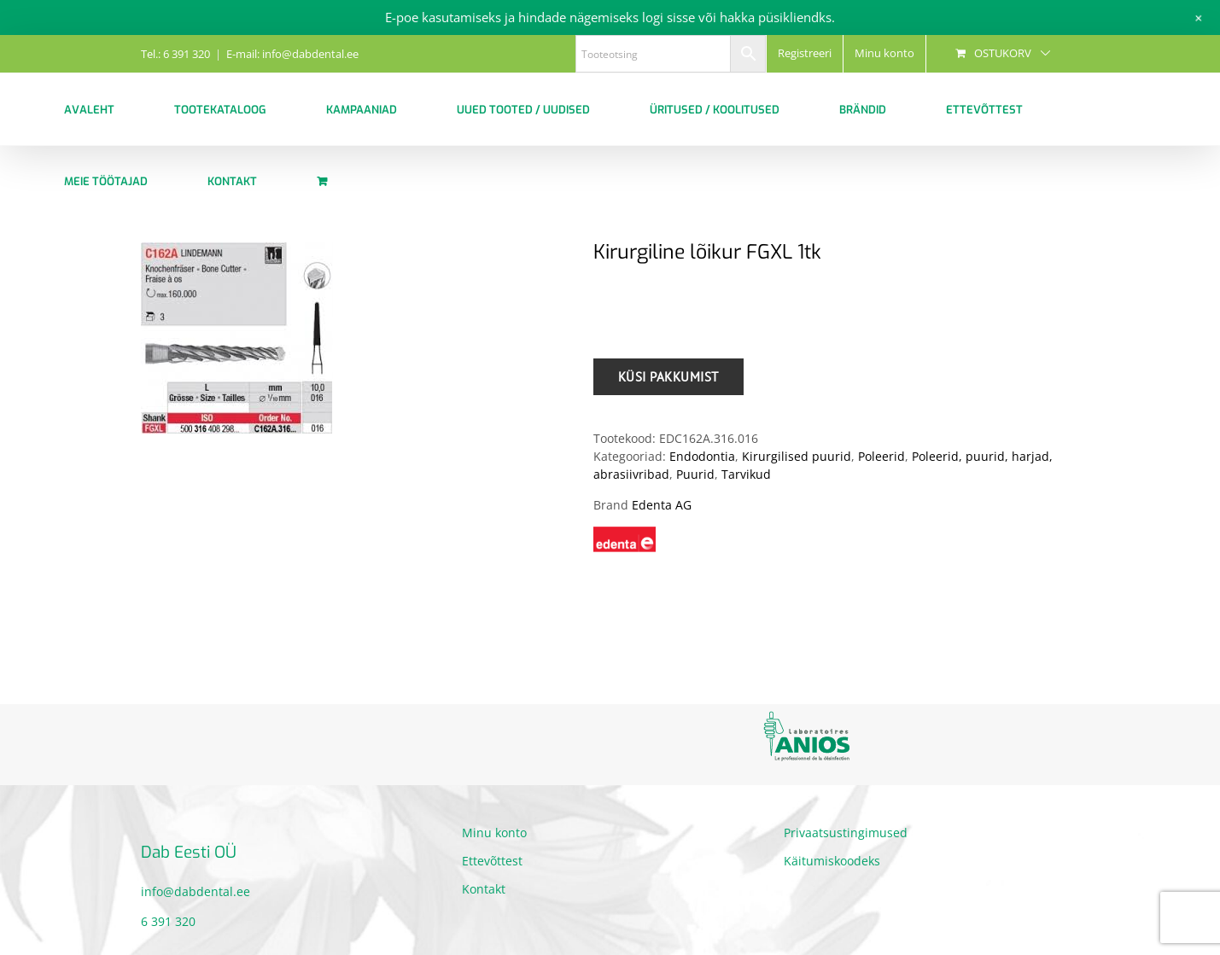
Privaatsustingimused (846, 832)
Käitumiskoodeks (832, 861)
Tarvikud (746, 474)
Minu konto (494, 832)
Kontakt (483, 889)
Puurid (695, 474)
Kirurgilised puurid (796, 456)
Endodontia (702, 456)
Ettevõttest (492, 861)
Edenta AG (662, 505)
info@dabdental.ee (195, 891)
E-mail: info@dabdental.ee (292, 53)
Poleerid (881, 456)
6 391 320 (168, 921)
